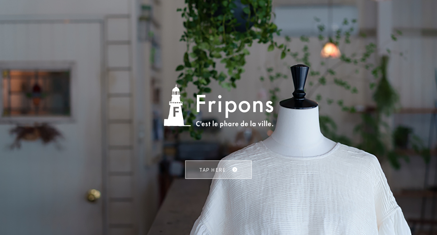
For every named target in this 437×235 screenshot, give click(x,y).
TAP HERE (212, 169)
